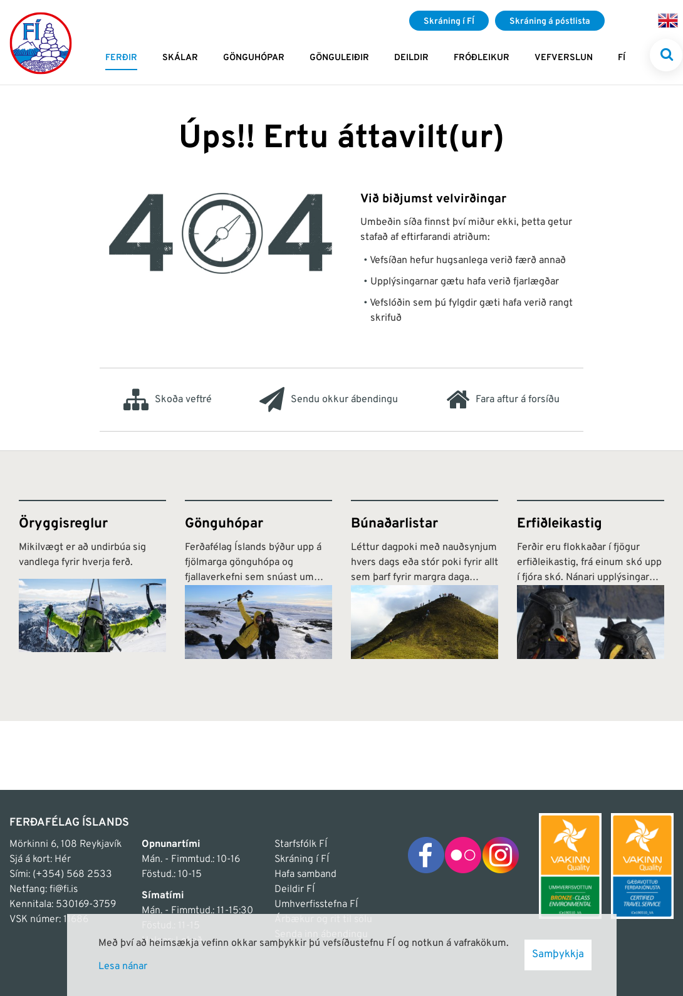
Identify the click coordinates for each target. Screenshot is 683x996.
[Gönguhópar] (258, 579)
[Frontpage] (40, 42)
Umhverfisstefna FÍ (316, 904)
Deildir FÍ (294, 889)
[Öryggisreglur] (92, 579)
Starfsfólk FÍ (300, 844)
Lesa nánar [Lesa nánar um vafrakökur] (122, 966)
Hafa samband (305, 874)
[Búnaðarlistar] (425, 579)
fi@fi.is (64, 889)
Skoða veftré (167, 399)
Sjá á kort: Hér (40, 859)
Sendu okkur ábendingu (328, 399)
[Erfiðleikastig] (591, 579)
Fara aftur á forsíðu (503, 399)
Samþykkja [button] (558, 955)
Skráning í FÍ (301, 859)
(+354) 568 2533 (72, 874)
